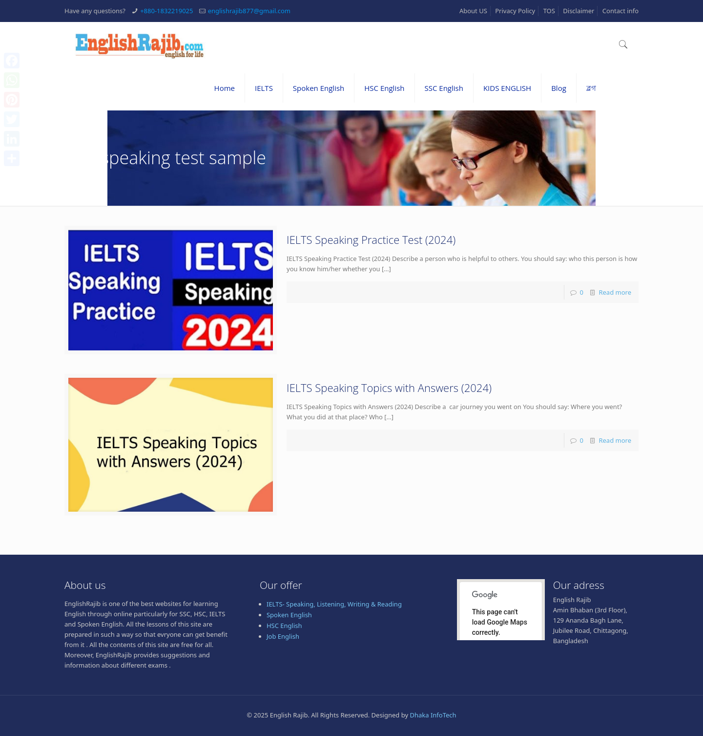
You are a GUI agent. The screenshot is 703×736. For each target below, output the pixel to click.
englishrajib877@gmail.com (249, 10)
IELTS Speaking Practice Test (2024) (371, 239)
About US (473, 10)
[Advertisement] (351, 710)
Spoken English (289, 614)
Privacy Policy (515, 10)
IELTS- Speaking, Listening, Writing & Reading (334, 604)
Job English (283, 636)
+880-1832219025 (166, 10)
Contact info (620, 10)
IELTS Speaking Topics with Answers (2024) (389, 387)
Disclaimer (578, 10)
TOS (549, 10)
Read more (615, 292)
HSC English (284, 625)
